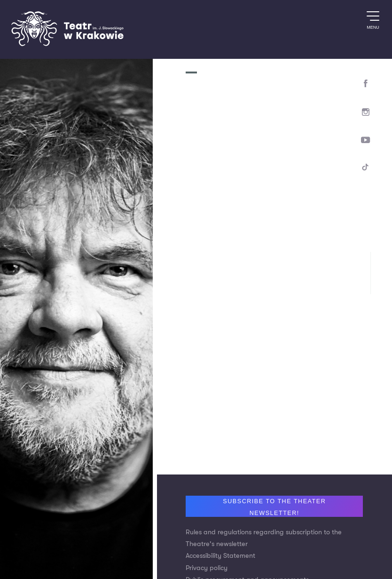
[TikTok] (366, 168)
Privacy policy (206, 568)
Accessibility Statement (220, 556)
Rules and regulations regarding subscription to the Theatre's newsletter (264, 538)
